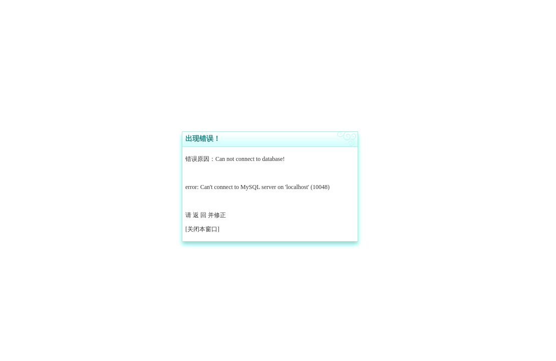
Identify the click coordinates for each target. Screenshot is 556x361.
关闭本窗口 (202, 229)
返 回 (199, 215)
